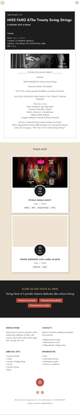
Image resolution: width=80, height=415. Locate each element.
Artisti (9, 359)
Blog (8, 369)
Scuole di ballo (13, 356)
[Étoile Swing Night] (40, 172)
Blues (33, 208)
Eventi (20, 14)
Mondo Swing (13, 367)
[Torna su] (40, 382)
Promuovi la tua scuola (39, 305)
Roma (23, 38)
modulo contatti (56, 332)
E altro (53, 208)
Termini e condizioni (51, 364)
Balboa (26, 208)
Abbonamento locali (51, 342)
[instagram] (42, 392)
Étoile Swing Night (40, 200)
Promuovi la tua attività (51, 300)
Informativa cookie (50, 361)
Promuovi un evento (26, 300)
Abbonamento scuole (51, 339)
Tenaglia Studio (46, 403)
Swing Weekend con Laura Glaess (40, 259)
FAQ (44, 356)
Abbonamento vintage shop (54, 345)
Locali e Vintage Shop (16, 361)
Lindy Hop (36, 267)
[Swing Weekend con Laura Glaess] (40, 231)
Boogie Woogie (43, 208)
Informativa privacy (50, 359)
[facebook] (37, 392)
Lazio (15, 38)
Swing (13, 46)
